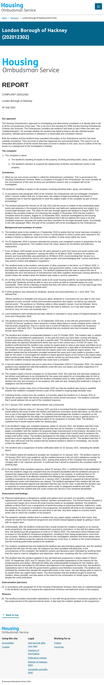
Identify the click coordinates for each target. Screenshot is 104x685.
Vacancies (59, 647)
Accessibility (8, 643)
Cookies (6, 647)
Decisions (14, 18)
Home (4, 18)
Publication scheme (37, 658)
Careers (57, 643)
